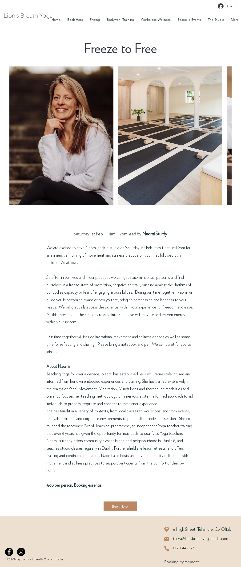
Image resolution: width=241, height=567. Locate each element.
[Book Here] (120, 506)
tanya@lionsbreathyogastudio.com (200, 539)
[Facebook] (9, 552)
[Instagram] (21, 552)
